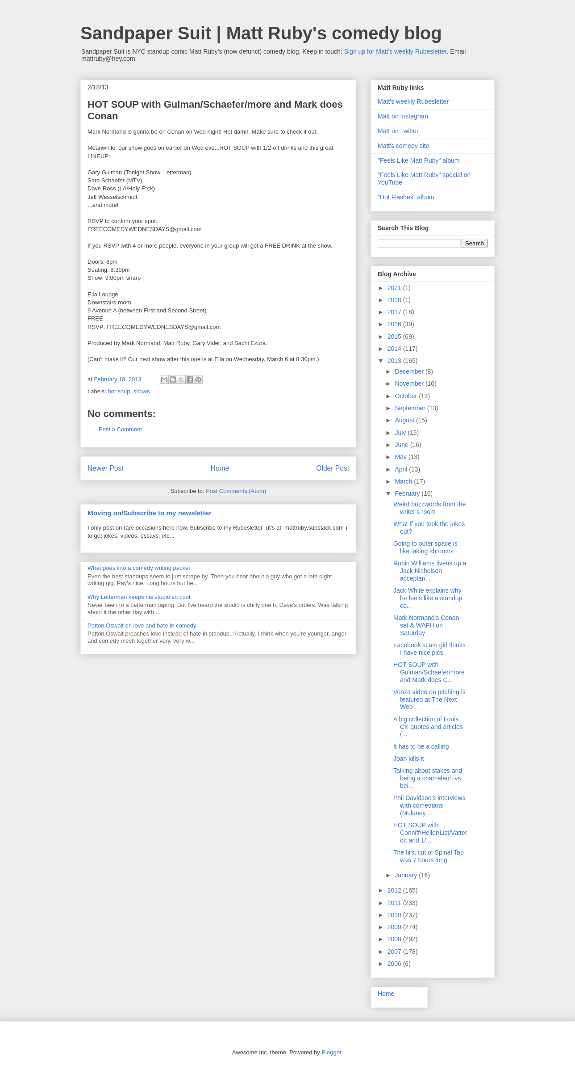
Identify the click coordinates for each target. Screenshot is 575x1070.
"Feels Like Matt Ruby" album (418, 160)
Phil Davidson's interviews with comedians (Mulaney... (429, 805)
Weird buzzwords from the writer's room (429, 508)
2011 (395, 902)
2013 (395, 360)
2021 (395, 287)
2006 (395, 963)
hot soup (119, 391)
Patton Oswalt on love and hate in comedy (142, 625)
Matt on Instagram (403, 116)
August (405, 420)
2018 (395, 299)
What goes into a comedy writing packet (139, 567)
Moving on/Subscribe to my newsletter (150, 513)
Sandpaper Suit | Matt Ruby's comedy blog (261, 33)
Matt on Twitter (398, 131)
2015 (395, 336)
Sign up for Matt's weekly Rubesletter (395, 51)
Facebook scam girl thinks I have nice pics (429, 648)
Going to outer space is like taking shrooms (425, 547)
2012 (395, 890)
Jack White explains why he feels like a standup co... (427, 598)
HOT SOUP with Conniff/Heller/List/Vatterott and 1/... (430, 832)
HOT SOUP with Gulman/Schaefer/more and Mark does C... (429, 672)
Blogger (331, 1052)
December (410, 371)
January (407, 875)
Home (220, 468)
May (401, 456)
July (401, 432)
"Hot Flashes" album (406, 197)
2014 (395, 348)
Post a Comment (120, 429)
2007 (395, 951)
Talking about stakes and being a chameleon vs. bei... (427, 778)
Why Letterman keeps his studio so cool (139, 597)
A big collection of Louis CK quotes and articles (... (428, 727)
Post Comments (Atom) (236, 491)
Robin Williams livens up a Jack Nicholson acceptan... (429, 571)
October (407, 396)
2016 (395, 324)
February (408, 493)
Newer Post (106, 468)
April (402, 469)
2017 (395, 312)
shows (141, 391)
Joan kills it (408, 758)
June (402, 444)
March (404, 481)
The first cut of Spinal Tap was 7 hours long (428, 856)
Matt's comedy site (403, 145)
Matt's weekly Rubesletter (413, 101)
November (410, 383)
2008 (395, 939)
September (411, 408)
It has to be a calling (421, 746)
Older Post (332, 468)
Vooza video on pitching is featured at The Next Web (429, 699)
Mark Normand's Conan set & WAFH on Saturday (426, 625)
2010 (395, 914)
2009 (395, 927)
